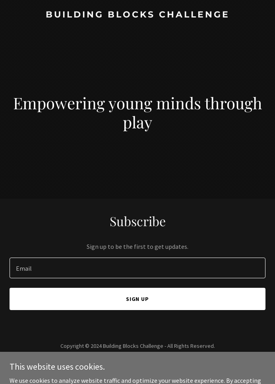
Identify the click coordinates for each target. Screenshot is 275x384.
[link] (137, 15)
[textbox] (137, 268)
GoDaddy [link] (153, 363)
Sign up (137, 299)
